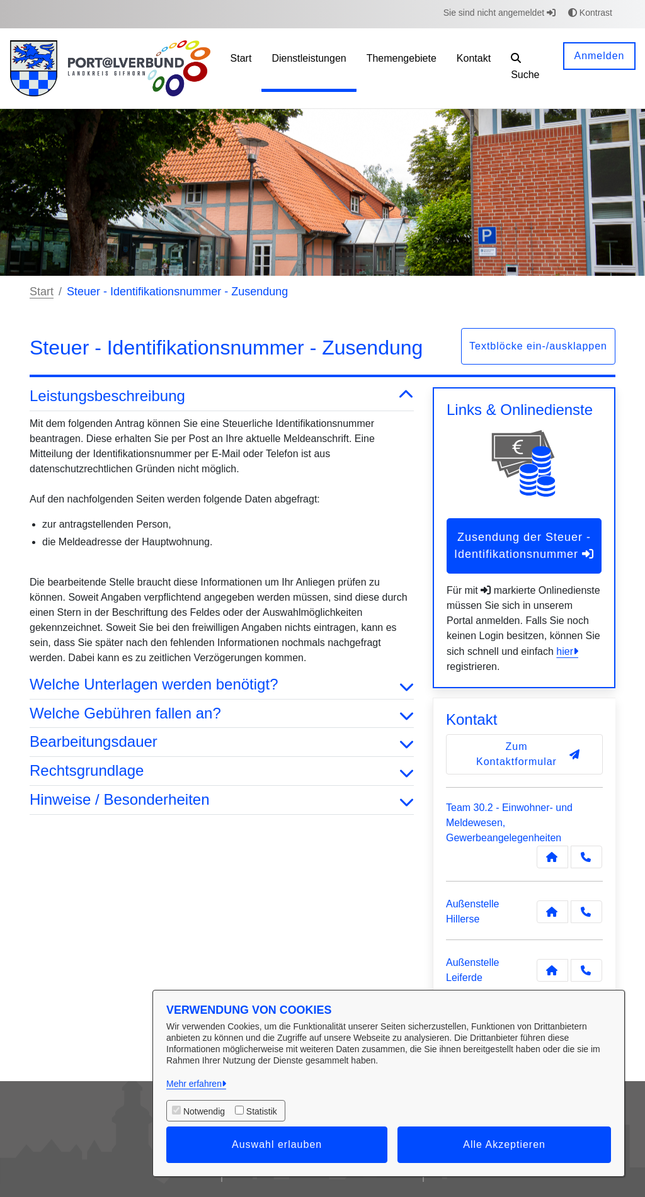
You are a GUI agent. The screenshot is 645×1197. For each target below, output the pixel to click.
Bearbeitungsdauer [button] (222, 742)
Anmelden (599, 55)
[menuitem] (241, 68)
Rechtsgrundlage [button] (222, 771)
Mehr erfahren (194, 1084)
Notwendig (204, 1111)
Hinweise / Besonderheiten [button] (222, 800)
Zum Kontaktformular (528, 754)
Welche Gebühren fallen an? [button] (222, 714)
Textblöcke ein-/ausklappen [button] (538, 346)
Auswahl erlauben (277, 1144)
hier (564, 651)
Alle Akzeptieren (504, 1144)
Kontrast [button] (590, 13)
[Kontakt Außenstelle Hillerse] (552, 911)
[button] (527, 68)
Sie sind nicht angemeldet (499, 13)
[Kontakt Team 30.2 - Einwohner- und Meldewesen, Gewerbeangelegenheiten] (552, 857)
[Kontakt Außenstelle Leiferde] (552, 970)
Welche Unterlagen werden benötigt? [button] (222, 685)
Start (42, 291)
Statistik (261, 1111)
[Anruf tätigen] (586, 857)
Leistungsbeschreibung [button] (222, 396)
